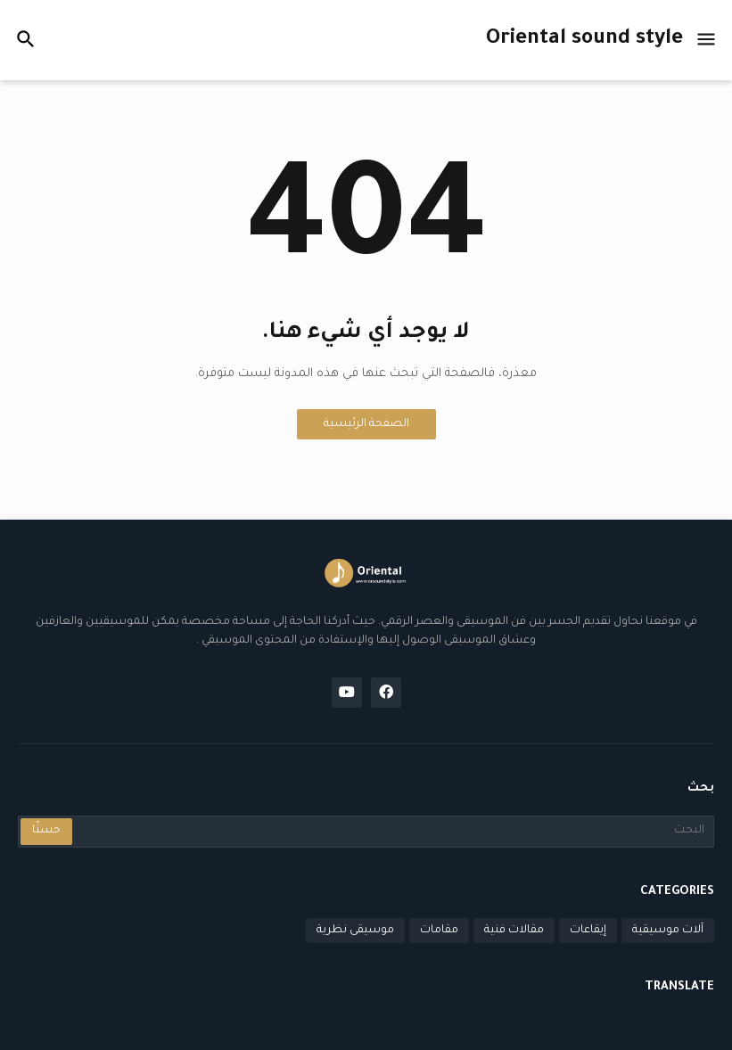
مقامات (439, 930)
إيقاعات (588, 930)
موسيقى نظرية (355, 930)
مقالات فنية (514, 930)
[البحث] (391, 831)
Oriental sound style (584, 40)
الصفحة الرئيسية (366, 424)
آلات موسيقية (667, 930)
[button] (707, 40)
